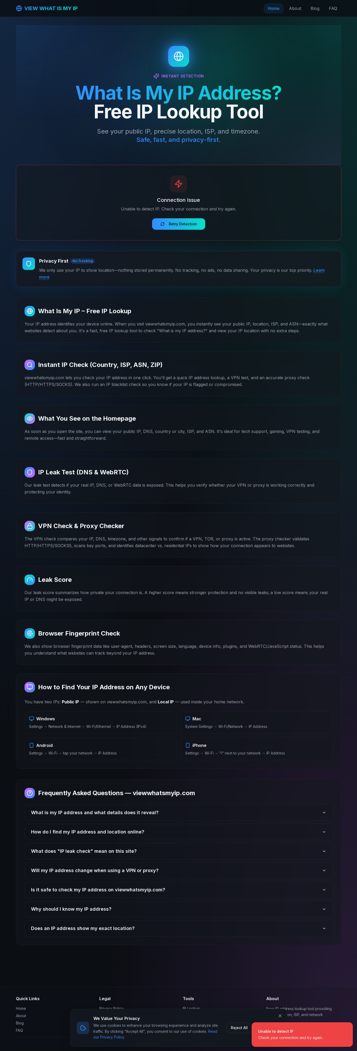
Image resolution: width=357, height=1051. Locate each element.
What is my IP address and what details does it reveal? (178, 812)
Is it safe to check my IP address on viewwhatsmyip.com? (178, 889)
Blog (315, 8)
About (295, 8)
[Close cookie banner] (280, 1015)
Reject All (239, 1027)
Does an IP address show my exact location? (178, 928)
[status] (302, 1034)
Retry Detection (178, 224)
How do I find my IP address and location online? (178, 832)
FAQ (333, 8)
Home (274, 8)
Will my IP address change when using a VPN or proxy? (178, 870)
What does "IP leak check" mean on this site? (178, 851)
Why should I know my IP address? (178, 909)
